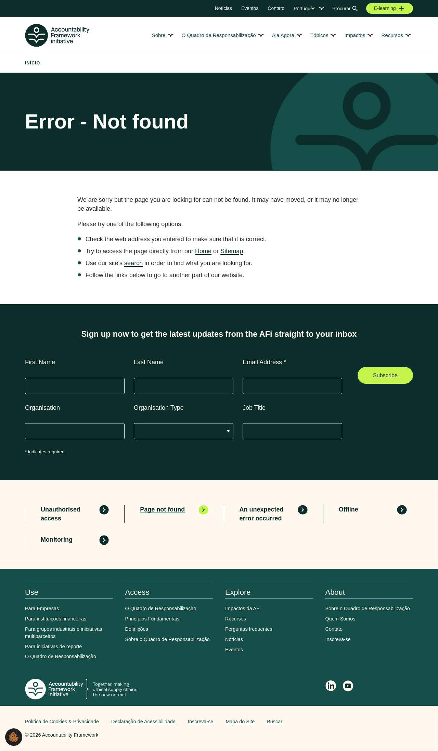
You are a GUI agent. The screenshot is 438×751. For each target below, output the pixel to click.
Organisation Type (159, 407)
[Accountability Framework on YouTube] (348, 687)
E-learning (385, 8)
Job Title (254, 407)
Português (304, 8)
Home (203, 251)
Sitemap (231, 251)
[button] (14, 736)
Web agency (381, 721)
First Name (40, 362)
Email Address (264, 362)
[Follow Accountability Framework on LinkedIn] (330, 686)
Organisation (42, 407)
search (133, 263)
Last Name (149, 362)
